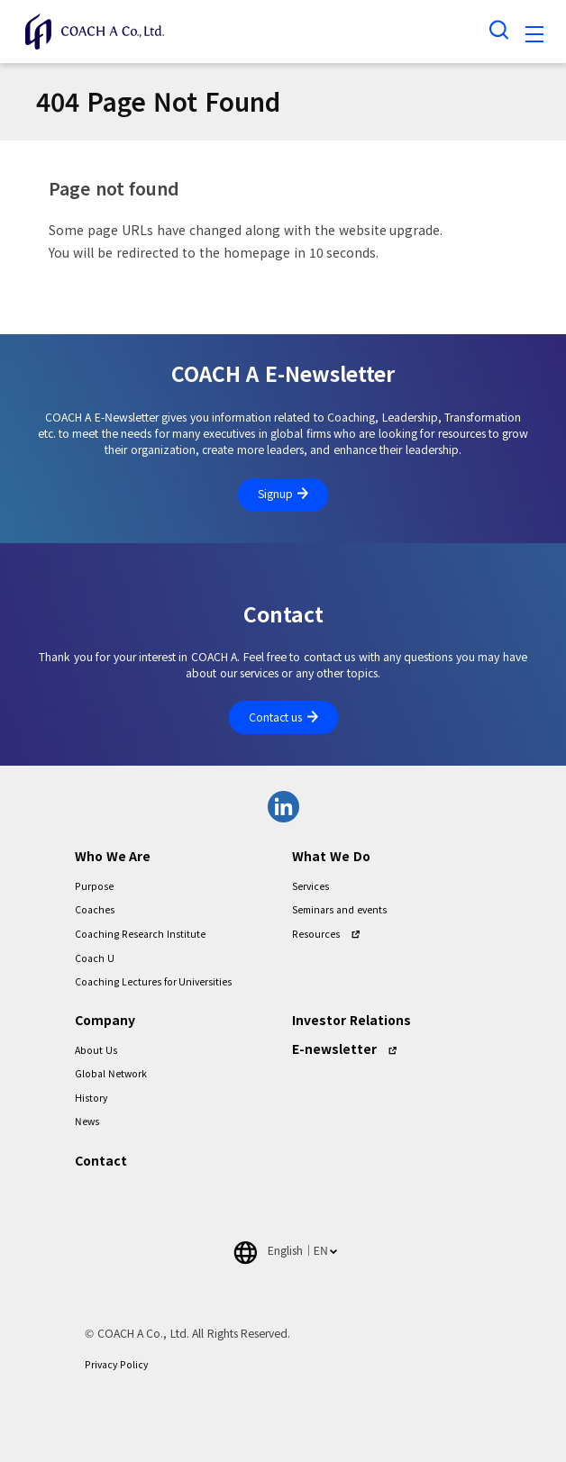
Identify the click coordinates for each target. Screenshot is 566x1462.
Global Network (111, 1073)
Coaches (94, 909)
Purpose (94, 886)
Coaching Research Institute (140, 934)
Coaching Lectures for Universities (154, 981)
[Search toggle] (499, 29)
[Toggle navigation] (534, 37)
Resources (316, 934)
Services (310, 886)
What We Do (331, 856)
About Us (96, 1050)
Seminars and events (339, 909)
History (91, 1098)
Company (105, 1020)
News (87, 1121)
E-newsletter (334, 1049)
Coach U (94, 958)
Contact (101, 1161)
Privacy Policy (116, 1364)
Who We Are (113, 856)
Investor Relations (351, 1020)
